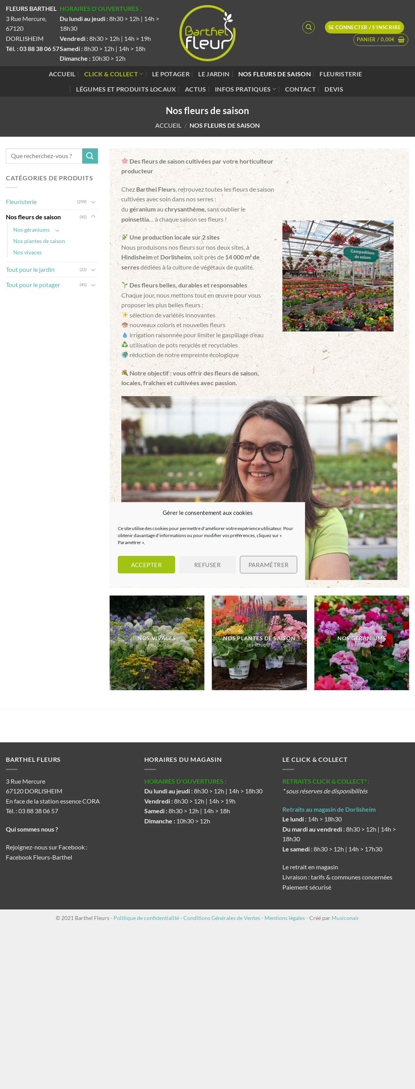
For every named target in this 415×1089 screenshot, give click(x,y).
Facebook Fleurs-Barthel (39, 857)
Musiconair (345, 918)
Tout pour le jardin (30, 269)
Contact (300, 89)
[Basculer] (93, 201)
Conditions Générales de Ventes (221, 918)
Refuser (207, 564)
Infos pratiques (245, 89)
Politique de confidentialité (146, 918)
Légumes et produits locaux (126, 89)
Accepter (146, 564)
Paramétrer (268, 564)
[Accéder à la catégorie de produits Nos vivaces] (157, 643)
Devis (334, 89)
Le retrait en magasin (310, 866)
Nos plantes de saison (39, 241)
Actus (195, 89)
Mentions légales (284, 918)
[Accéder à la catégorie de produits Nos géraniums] (361, 643)
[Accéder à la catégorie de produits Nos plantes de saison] (259, 643)
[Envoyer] (90, 156)
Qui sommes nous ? (32, 829)
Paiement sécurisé (306, 887)
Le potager (171, 74)
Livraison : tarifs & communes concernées (337, 877)
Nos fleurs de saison (274, 74)
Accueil (62, 74)
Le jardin (213, 74)
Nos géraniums (31, 229)
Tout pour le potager (33, 284)
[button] (380, 39)
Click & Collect (113, 74)
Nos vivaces (27, 252)
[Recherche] (308, 27)
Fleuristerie (340, 74)
